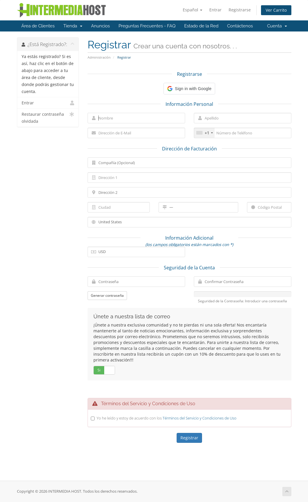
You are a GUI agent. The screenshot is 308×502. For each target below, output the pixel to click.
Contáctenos (240, 26)
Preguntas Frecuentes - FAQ (147, 26)
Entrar (215, 10)
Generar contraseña (107, 295)
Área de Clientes (38, 26)
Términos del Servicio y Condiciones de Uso (199, 418)
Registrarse (240, 10)
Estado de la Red (201, 26)
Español (192, 10)
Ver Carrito (276, 10)
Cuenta (277, 26)
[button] (189, 88)
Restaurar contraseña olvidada (48, 117)
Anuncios (100, 26)
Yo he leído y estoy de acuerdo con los (166, 418)
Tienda (72, 26)
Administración (99, 57)
